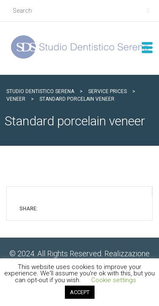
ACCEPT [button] (79, 292)
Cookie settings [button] (113, 280)
